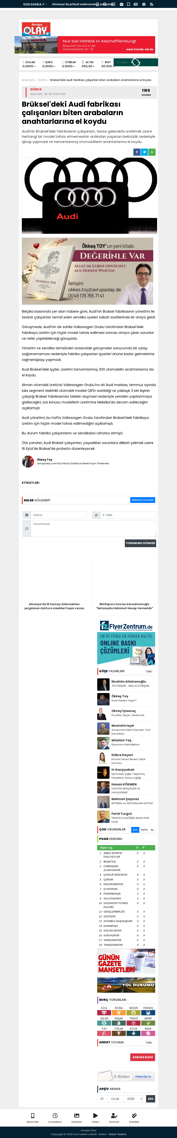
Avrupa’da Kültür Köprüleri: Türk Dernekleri (131, 732)
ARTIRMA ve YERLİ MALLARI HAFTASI (132, 803)
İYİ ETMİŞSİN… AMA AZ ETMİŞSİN (130, 686)
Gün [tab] (135, 829)
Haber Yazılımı (117, 1134)
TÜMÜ (149, 671)
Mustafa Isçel (122, 725)
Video (95, 1118)
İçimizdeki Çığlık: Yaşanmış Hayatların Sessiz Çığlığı (128, 776)
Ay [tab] (152, 829)
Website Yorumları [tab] (143, 500)
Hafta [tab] (144, 829)
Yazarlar (114, 1118)
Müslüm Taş (121, 740)
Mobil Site (33, 1118)
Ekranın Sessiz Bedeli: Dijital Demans (128, 761)
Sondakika (55, 1118)
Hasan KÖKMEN (124, 784)
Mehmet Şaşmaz (125, 799)
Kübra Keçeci (122, 755)
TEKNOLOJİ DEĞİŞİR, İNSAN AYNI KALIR (130, 820)
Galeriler (76, 1118)
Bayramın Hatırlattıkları (125, 744)
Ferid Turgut (121, 813)
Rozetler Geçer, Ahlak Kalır (128, 715)
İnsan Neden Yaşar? (124, 700)
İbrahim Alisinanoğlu (128, 681)
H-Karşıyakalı (122, 769)
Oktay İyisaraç (123, 711)
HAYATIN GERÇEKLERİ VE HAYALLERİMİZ (125, 790)
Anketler (134, 1118)
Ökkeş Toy (119, 696)
